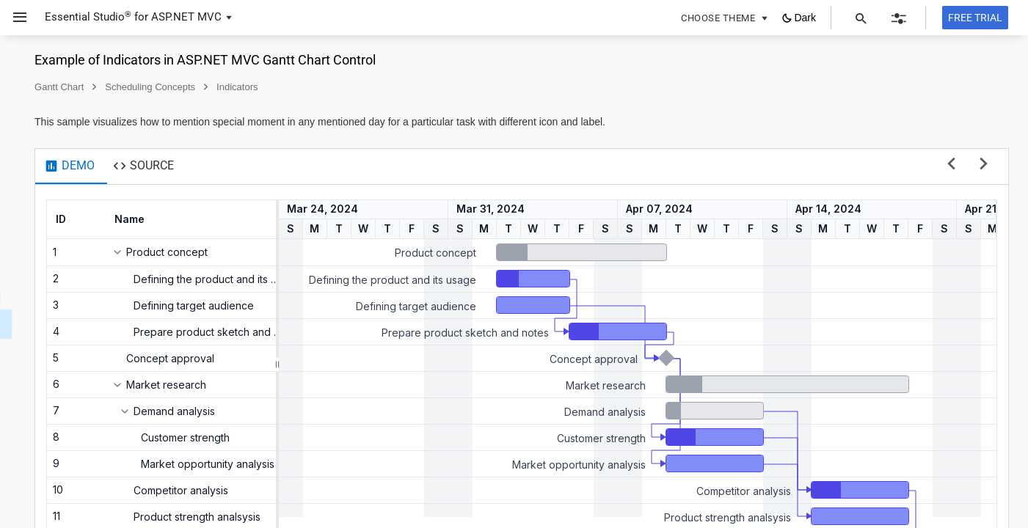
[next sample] (983, 164)
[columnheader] (266, 219)
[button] (14, 17)
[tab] (259, 166)
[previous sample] (951, 164)
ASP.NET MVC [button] (186, 16)
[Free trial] (975, 17)
